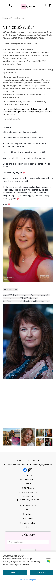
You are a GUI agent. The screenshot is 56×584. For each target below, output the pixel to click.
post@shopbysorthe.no (28, 499)
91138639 (28, 496)
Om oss (28, 509)
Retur (28, 527)
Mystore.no (46, 464)
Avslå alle (14, 572)
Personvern (28, 518)
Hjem (4, 18)
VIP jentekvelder (16, 18)
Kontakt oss (28, 514)
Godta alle (41, 572)
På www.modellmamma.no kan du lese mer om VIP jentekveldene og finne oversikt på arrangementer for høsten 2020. (27, 112)
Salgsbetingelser (28, 522)
